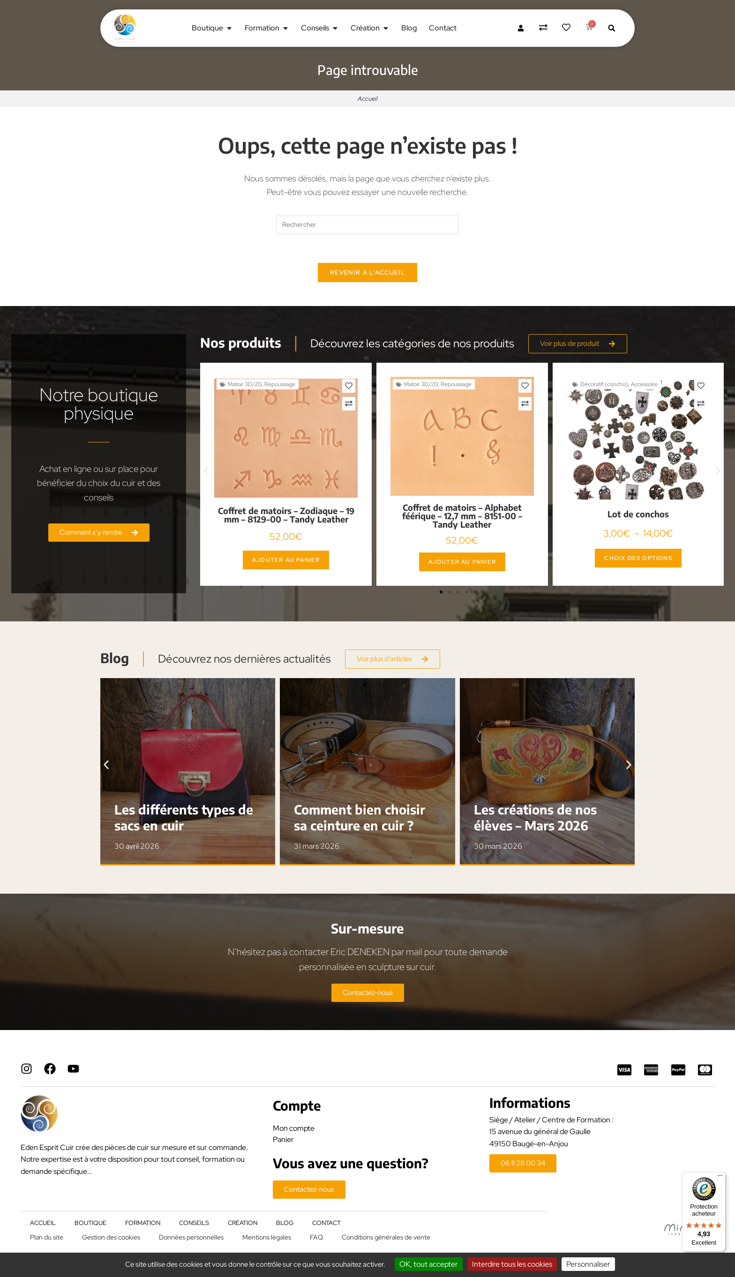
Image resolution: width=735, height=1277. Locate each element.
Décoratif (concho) (604, 384)
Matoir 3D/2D (245, 384)
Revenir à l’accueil (367, 272)
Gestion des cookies (111, 1237)
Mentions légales (266, 1237)
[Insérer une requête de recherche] (367, 225)
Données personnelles (191, 1237)
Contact (326, 1223)
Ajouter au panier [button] (286, 560)
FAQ (316, 1237)
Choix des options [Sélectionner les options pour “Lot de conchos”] (638, 558)
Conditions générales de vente (386, 1237)
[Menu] (720, 1177)
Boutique (90, 1223)
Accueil (368, 99)
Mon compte (294, 1128)
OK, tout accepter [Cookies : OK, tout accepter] (428, 1264)
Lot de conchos (638, 513)
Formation (142, 1223)
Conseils (194, 1223)
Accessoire (644, 384)
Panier (283, 1139)
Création (242, 1223)
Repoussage (279, 384)
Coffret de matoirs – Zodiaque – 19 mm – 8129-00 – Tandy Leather (286, 514)
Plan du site (46, 1237)
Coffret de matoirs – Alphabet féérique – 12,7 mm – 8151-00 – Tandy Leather (462, 516)
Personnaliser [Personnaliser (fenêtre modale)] (588, 1264)
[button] (612, 28)
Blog (284, 1223)
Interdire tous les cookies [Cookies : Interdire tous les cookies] (512, 1264)
